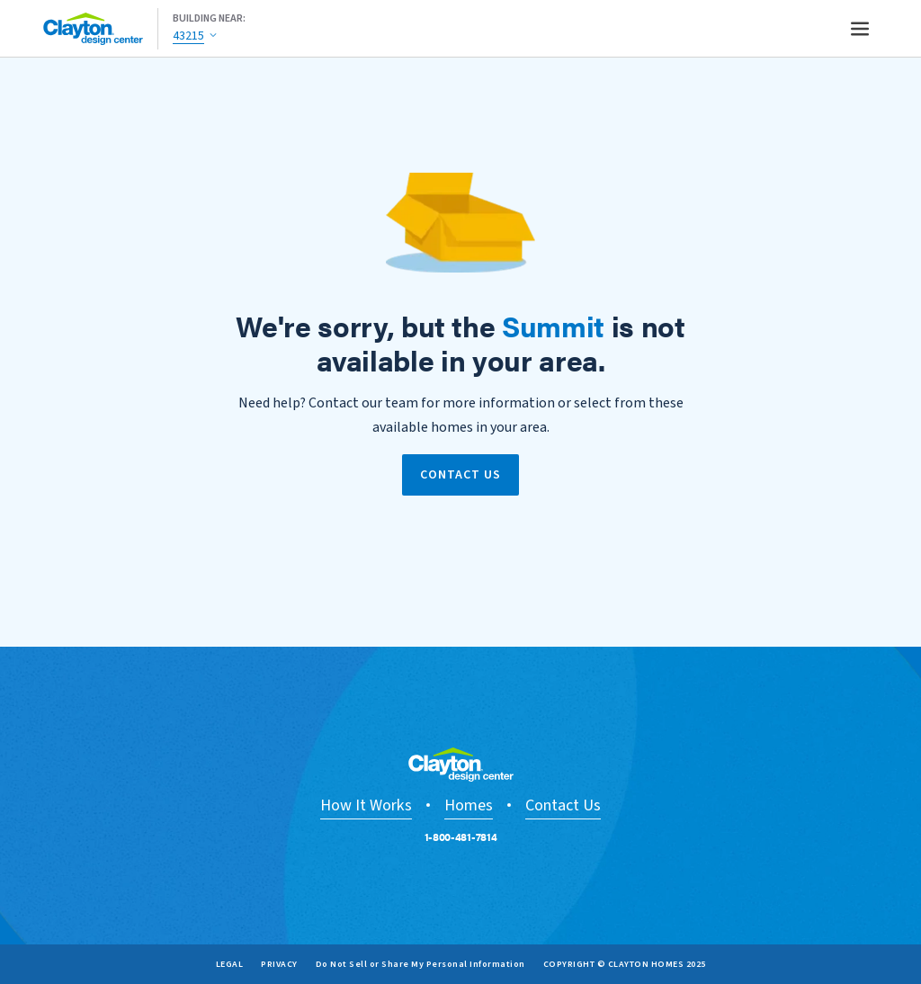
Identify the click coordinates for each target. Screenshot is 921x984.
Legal (230, 964)
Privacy (279, 964)
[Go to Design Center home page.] (100, 28)
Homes (468, 805)
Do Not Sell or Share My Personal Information (420, 964)
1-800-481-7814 (461, 837)
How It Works (366, 805)
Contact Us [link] (460, 475)
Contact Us (563, 805)
